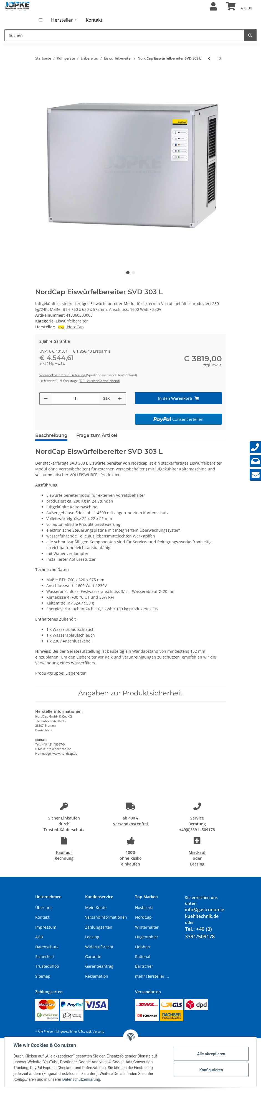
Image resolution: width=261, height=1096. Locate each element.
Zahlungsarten (98, 927)
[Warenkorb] (239, 6)
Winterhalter (147, 927)
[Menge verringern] (46, 398)
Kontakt (42, 917)
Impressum (45, 927)
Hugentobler (146, 936)
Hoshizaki (144, 907)
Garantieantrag (99, 966)
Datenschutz (47, 946)
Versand (99, 1031)
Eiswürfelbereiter (72, 321)
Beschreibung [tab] (51, 435)
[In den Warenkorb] (178, 398)
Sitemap (42, 976)
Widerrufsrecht (99, 946)
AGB (39, 936)
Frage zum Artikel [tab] (96, 435)
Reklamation (96, 976)
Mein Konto (96, 907)
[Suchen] (124, 35)
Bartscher (144, 966)
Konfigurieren (211, 1070)
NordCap (143, 917)
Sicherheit (44, 956)
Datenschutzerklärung (81, 1079)
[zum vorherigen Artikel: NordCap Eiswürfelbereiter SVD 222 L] (209, 58)
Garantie (93, 956)
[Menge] (75, 398)
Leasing (92, 936)
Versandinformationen (106, 917)
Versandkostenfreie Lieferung (62, 375)
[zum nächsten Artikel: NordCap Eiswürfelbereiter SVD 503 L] (220, 58)
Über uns (43, 907)
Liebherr (143, 946)
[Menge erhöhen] (120, 398)
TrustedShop (47, 966)
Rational (142, 956)
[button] (213, 6)
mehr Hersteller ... (152, 976)
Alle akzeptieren (211, 1054)
